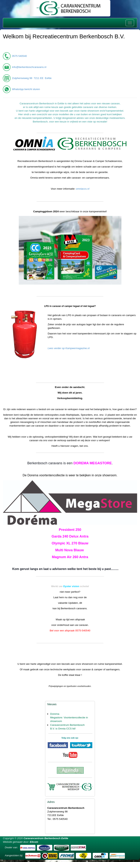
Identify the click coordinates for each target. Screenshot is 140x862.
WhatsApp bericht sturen (26, 89)
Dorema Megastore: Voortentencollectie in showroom (69, 717)
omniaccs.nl (82, 188)
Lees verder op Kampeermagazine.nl (69, 348)
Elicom (34, 841)
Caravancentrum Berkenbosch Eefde (46, 838)
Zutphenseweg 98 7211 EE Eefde (32, 78)
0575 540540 (19, 56)
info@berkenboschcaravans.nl (29, 67)
